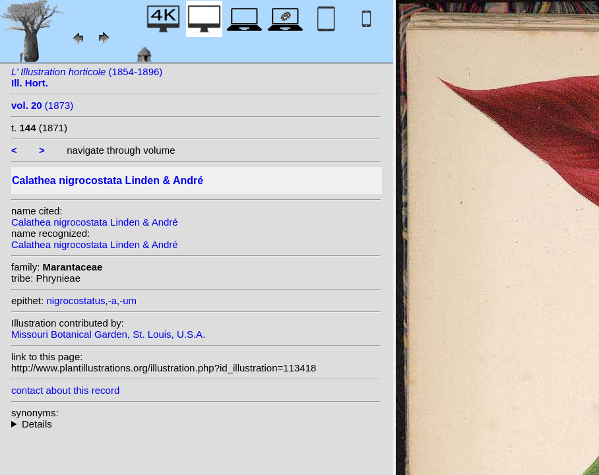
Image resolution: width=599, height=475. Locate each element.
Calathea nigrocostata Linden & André (94, 222)
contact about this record (65, 390)
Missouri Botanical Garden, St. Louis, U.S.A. (108, 334)
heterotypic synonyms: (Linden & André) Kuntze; (196, 423)
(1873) (42, 105)
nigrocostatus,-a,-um (91, 300)
